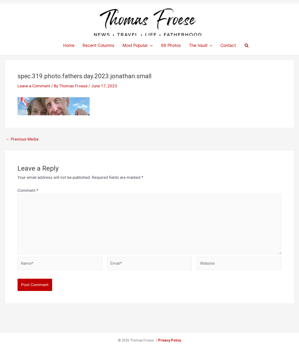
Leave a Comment (34, 86)
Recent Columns (98, 45)
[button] (150, 45)
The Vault (200, 45)
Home (69, 45)
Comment (28, 190)
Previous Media (22, 139)
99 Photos (171, 45)
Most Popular (138, 45)
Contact (228, 45)
